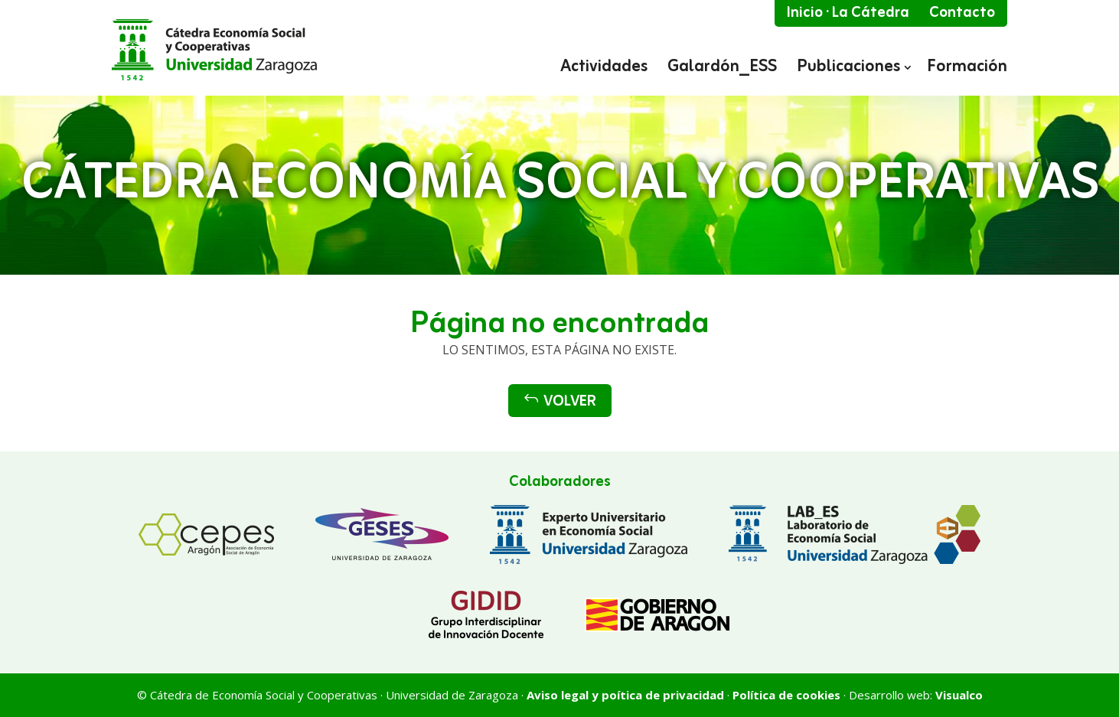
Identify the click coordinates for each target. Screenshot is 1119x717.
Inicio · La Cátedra (848, 13)
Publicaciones (848, 69)
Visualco (959, 694)
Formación (967, 69)
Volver (560, 401)
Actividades (604, 69)
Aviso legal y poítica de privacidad (625, 694)
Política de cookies (786, 694)
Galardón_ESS (722, 69)
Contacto (962, 13)
